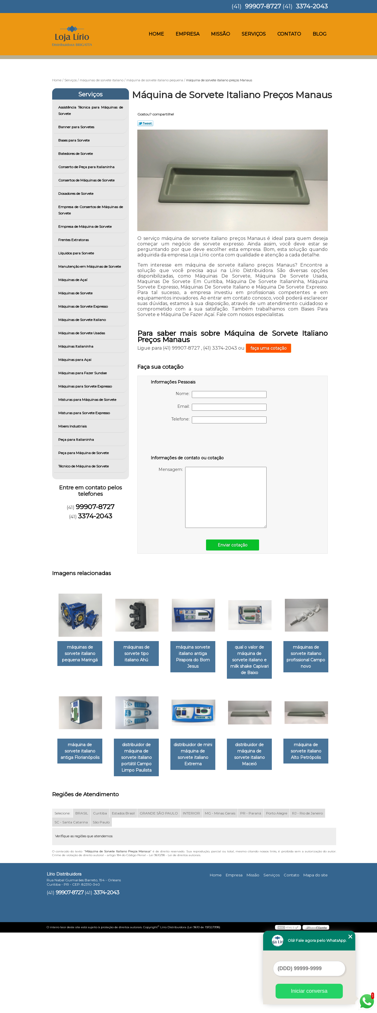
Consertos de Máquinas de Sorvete (86, 180)
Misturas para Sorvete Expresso (84, 413)
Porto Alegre (276, 893)
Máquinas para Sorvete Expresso (85, 386)
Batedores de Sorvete (76, 153)
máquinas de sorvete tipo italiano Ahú (140, 654)
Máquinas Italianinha (76, 346)
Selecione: (62, 893)
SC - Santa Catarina (71, 902)
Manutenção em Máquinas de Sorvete (90, 266)
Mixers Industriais (73, 426)
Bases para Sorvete (74, 140)
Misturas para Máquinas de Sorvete (87, 399)
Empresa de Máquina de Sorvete (85, 226)
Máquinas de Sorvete (75, 293)
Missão (220, 34)
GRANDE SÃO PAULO (159, 893)
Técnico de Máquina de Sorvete (84, 466)
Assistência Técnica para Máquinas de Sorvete (90, 110)
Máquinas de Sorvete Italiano (82, 320)
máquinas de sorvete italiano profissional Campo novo (81, 749)
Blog (320, 34)
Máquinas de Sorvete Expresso (83, 306)
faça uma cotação (268, 348)
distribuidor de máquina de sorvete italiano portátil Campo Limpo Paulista (199, 752)
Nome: (221, 394)
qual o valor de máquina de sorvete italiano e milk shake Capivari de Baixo (257, 657)
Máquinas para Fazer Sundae (83, 373)
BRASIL (81, 893)
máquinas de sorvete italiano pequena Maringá (81, 654)
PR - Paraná (250, 893)
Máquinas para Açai (75, 359)
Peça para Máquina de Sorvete (84, 453)
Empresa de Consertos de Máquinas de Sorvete (90, 210)
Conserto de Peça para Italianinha (86, 167)
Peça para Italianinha (76, 439)
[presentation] (187, 440)
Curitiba (100, 893)
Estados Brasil (123, 893)
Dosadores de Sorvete (76, 193)
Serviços (254, 34)
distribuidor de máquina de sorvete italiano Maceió (81, 844)
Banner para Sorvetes (76, 127)
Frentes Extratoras (74, 240)
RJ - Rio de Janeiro (307, 893)
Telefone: (219, 419)
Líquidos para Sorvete (76, 253)
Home (156, 34)
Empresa (187, 34)
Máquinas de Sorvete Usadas (82, 333)
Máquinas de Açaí (73, 280)
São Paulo (101, 902)
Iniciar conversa (309, 991)
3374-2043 (312, 6)
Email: (222, 407)
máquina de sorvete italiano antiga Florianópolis (140, 746)
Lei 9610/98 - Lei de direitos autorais (174, 935)
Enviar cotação (232, 545)
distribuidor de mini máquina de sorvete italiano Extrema (257, 746)
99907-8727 (263, 6)
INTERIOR (191, 893)
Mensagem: (213, 497)
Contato (289, 34)
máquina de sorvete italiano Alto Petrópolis (140, 844)
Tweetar (145, 123)
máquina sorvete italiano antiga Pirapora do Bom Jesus (199, 657)
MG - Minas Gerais (220, 893)
